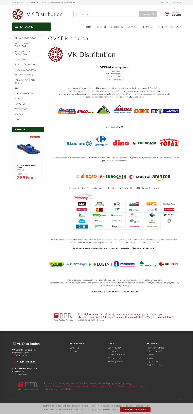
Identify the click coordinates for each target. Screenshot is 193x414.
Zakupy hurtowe (24, 93)
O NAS (17, 119)
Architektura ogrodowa (22, 52)
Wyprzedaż (21, 109)
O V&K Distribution (168, 27)
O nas (89, 27)
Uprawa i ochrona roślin (25, 81)
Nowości (132, 27)
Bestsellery (116, 27)
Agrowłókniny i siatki (27, 64)
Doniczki (20, 59)
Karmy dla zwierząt (26, 75)
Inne (17, 88)
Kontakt (101, 27)
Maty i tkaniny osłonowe (23, 44)
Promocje (147, 27)
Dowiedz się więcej (110, 409)
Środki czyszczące (25, 70)
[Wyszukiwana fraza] (106, 14)
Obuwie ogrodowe (25, 38)
